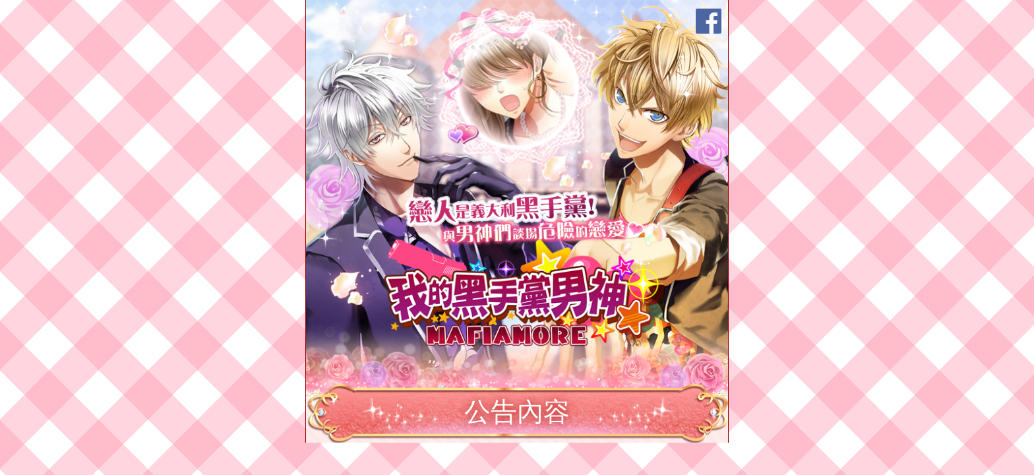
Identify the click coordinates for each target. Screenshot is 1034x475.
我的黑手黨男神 (525, 291)
